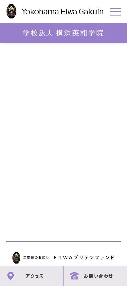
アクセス (35, 276)
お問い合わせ (98, 276)
